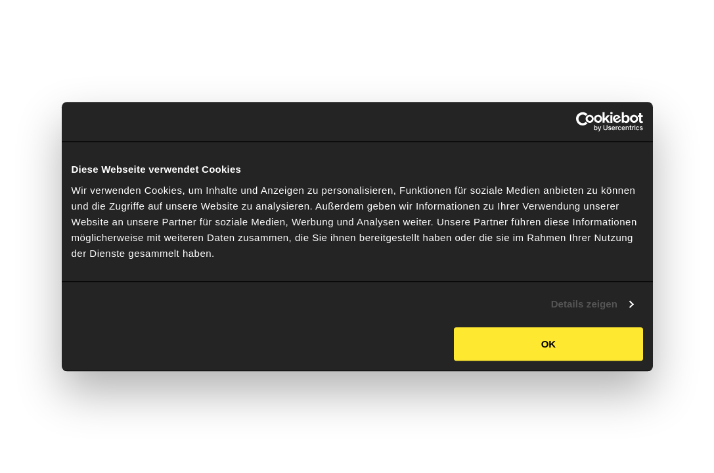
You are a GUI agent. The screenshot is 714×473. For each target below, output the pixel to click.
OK (548, 343)
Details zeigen (584, 303)
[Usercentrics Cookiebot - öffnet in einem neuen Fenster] (585, 121)
